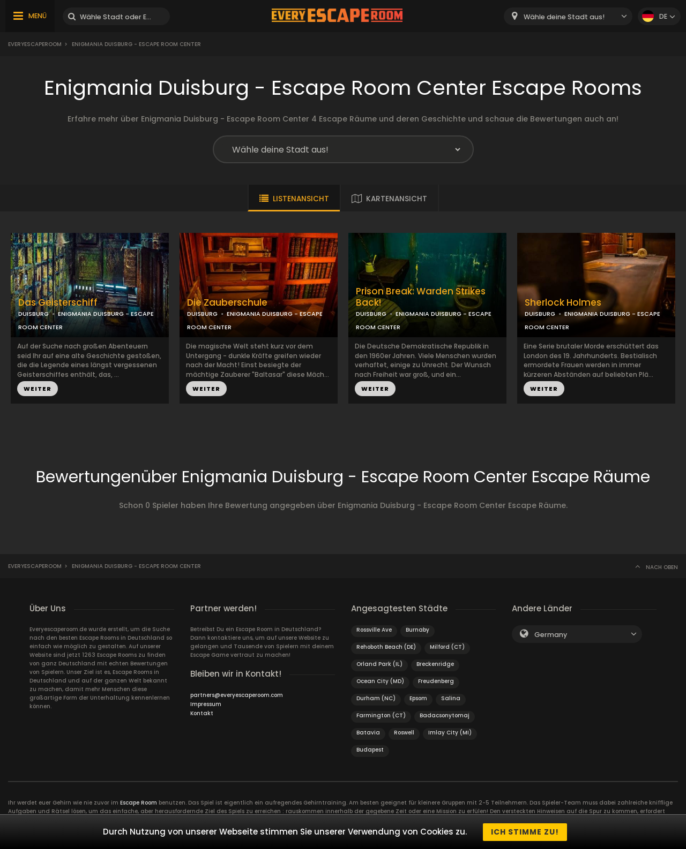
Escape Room (138, 803)
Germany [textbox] (550, 634)
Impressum (205, 704)
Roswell (404, 733)
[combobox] (568, 16)
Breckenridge (435, 664)
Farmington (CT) (381, 715)
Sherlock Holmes (563, 302)
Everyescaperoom (35, 44)
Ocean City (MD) (380, 681)
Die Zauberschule (227, 302)
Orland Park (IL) (379, 664)
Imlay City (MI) (450, 733)
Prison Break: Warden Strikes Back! (421, 297)
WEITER (37, 388)
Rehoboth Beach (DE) (386, 647)
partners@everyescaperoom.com (236, 695)
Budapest (370, 750)
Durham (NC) (376, 698)
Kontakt (201, 713)
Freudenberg (436, 681)
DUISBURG (33, 313)
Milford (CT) (447, 647)
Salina (450, 698)
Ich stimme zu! (525, 832)
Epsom (418, 698)
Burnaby (417, 630)
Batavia (368, 733)
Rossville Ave (374, 630)
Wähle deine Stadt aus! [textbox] (564, 16)
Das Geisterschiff (58, 302)
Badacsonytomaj (444, 715)
